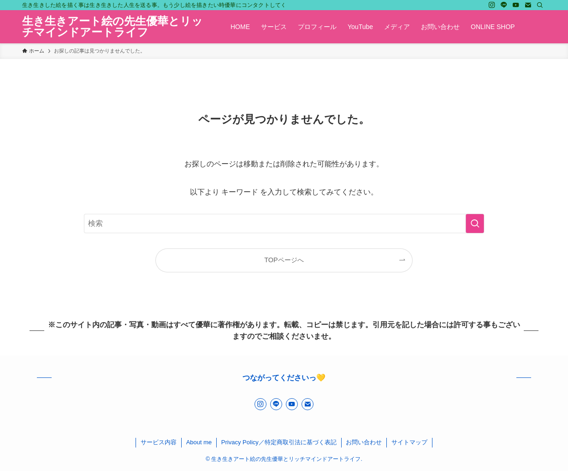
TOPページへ (283, 260)
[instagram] (492, 5)
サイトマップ (409, 442)
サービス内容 (159, 442)
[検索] (540, 5)
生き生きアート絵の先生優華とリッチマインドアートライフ (112, 27)
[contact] (528, 5)
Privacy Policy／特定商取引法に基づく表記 (279, 442)
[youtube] (516, 5)
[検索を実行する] (475, 223)
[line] (504, 5)
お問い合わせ (364, 442)
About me (199, 442)
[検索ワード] (284, 223)
